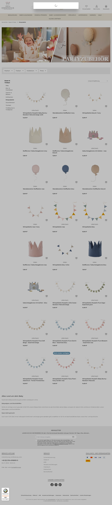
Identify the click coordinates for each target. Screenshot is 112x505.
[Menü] (8, 489)
